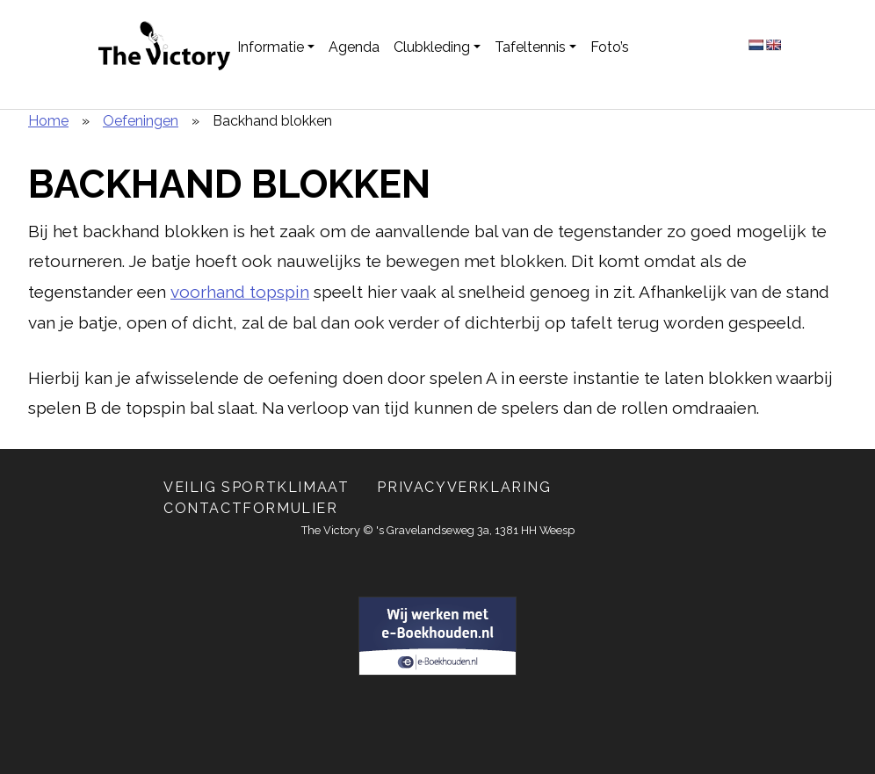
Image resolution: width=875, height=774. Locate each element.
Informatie (270, 47)
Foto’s (609, 47)
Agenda (354, 47)
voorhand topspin (239, 291)
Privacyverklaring (464, 487)
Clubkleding (432, 47)
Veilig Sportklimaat (256, 487)
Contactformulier (250, 508)
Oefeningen (140, 120)
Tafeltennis (530, 47)
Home (48, 120)
